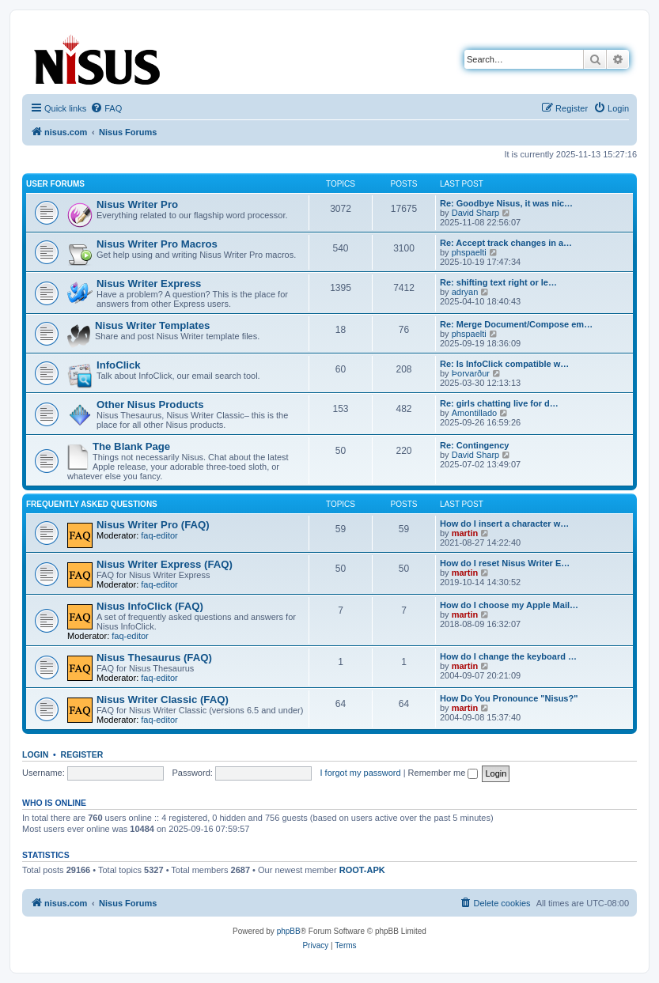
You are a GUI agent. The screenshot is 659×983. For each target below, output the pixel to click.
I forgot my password (360, 772)
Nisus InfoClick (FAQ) (150, 606)
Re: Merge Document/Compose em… (516, 324)
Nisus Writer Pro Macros (157, 244)
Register (82, 754)
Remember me (443, 772)
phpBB (289, 931)
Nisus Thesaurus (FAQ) (154, 658)
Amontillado (474, 413)
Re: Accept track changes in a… (506, 243)
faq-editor (159, 535)
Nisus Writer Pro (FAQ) (153, 525)
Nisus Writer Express (149, 283)
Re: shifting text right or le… (498, 282)
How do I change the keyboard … (508, 656)
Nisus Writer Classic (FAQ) (163, 699)
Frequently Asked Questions (91, 504)
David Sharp (476, 212)
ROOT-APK (362, 870)
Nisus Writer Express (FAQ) (165, 564)
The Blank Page (131, 446)
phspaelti (469, 252)
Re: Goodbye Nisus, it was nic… (506, 203)
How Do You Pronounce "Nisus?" (509, 698)
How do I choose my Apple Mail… (509, 605)
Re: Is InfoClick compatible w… (504, 364)
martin (465, 533)
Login (35, 754)
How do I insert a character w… (504, 523)
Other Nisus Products (150, 404)
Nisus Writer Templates (152, 325)
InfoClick (119, 365)
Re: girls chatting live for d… (499, 403)
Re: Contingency (474, 445)
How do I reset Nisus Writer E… (505, 563)
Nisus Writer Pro (137, 204)
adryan (465, 292)
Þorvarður (471, 373)
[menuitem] (106, 108)
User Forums (55, 184)
